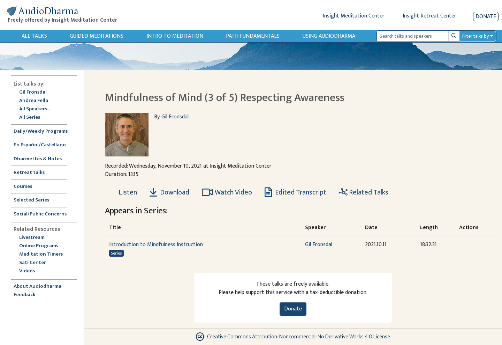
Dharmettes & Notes (38, 159)
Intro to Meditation (174, 36)
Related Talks (363, 192)
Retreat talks (29, 173)
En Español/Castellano (40, 145)
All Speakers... (34, 109)
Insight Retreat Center (429, 16)
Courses (23, 187)
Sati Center (32, 263)
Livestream (32, 238)
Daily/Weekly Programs (44, 131)
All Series (29, 117)
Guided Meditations (96, 36)
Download (169, 192)
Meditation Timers (41, 254)
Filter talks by (475, 36)
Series (116, 253)
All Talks (34, 36)
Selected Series (36, 200)
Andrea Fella (33, 101)
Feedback (25, 295)
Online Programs (38, 246)
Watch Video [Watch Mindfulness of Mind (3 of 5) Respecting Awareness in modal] (227, 192)
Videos (30, 271)
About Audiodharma (37, 286)
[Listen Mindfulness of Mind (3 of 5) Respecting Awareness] (124, 192)
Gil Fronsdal (33, 92)
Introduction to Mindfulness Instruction (156, 244)
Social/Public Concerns (40, 214)
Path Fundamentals (253, 36)
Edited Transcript (295, 192)
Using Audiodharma (329, 36)
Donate (486, 16)
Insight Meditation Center (354, 16)
